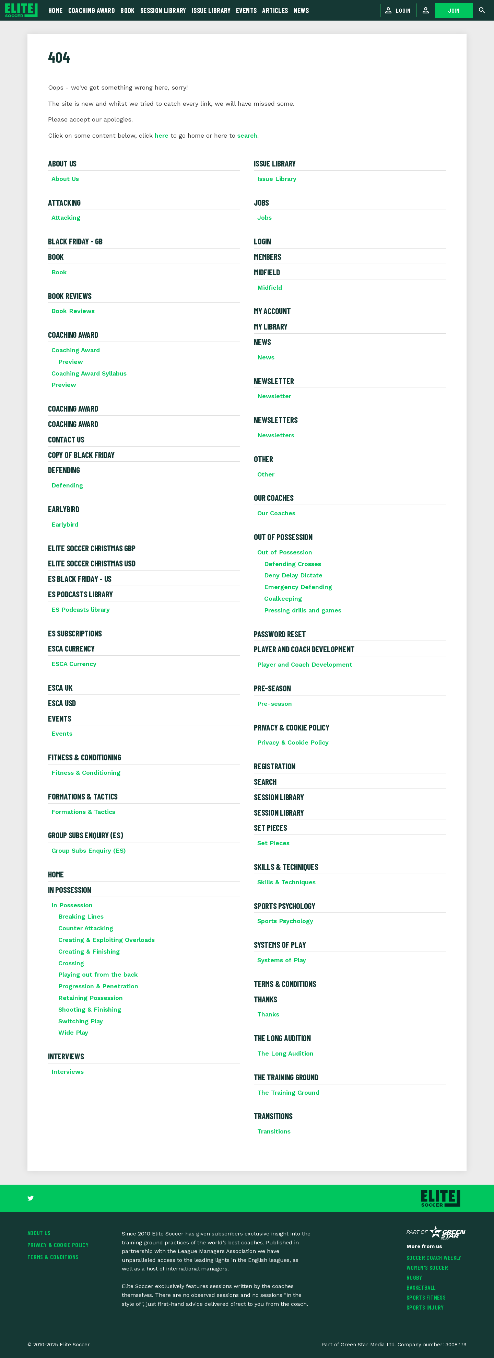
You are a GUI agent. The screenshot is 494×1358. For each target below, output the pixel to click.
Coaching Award (73, 335)
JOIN (454, 10)
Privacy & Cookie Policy (291, 727)
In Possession (69, 890)
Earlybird (63, 509)
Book (56, 257)
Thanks (265, 999)
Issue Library (275, 163)
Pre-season (272, 688)
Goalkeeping (283, 598)
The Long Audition (282, 1038)
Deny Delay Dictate (293, 575)
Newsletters (275, 420)
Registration (274, 766)
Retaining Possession (90, 997)
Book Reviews (70, 296)
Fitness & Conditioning (84, 757)
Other (263, 459)
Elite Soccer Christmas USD (92, 563)
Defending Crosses (292, 563)
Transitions (273, 1116)
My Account (272, 311)
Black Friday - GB (75, 241)
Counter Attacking (85, 928)
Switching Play (80, 1021)
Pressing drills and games (302, 610)
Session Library (279, 797)
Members (267, 257)
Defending (64, 470)
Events (59, 718)
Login (262, 241)
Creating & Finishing (89, 951)
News (262, 342)
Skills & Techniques (286, 867)
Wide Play (73, 1032)
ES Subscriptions (75, 633)
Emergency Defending (298, 586)
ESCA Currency (71, 648)
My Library (270, 326)
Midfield (267, 272)
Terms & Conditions (285, 984)
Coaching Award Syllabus (89, 373)
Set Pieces (270, 827)
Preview (70, 361)
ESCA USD (62, 703)
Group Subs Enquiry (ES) (85, 835)
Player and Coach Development (304, 649)
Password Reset (280, 634)
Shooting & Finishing (89, 1009)
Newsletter (274, 381)
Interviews (66, 1056)
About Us (62, 163)
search (247, 135)
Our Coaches (273, 498)
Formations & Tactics (83, 796)
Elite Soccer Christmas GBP (92, 548)
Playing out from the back (98, 974)
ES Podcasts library (80, 594)
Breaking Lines (81, 916)
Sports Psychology (284, 906)
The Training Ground (286, 1077)
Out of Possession (283, 537)
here (161, 135)
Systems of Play (280, 945)
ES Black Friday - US (79, 579)
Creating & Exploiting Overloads (106, 939)
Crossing (71, 963)
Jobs (261, 202)
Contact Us (66, 439)
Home (56, 874)
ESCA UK (60, 687)
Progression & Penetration (98, 986)
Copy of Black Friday (81, 455)
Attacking (64, 202)
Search (265, 781)
